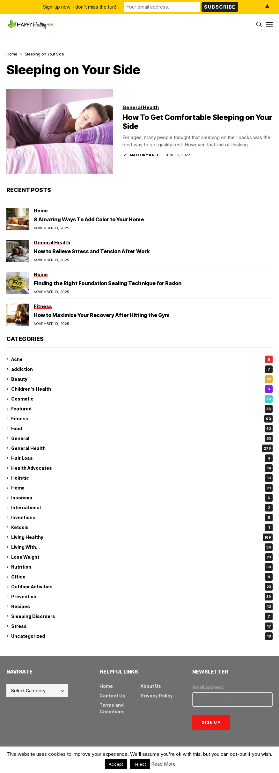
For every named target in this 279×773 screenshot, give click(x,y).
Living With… (142, 547)
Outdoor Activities (142, 587)
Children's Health (142, 389)
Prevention (142, 596)
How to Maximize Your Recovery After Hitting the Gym (102, 315)
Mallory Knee (144, 155)
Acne (142, 359)
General (142, 438)
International (142, 508)
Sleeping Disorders (142, 616)
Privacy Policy (157, 695)
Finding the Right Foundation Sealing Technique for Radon (107, 283)
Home (11, 53)
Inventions (142, 517)
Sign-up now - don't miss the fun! (79, 7)
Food (142, 428)
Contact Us (112, 695)
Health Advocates (142, 468)
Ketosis (142, 527)
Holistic (142, 478)
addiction (142, 369)
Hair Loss (142, 458)
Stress (142, 626)
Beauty (142, 379)
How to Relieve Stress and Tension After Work (92, 251)
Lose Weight (142, 557)
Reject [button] (140, 764)
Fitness (142, 419)
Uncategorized (142, 636)
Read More (163, 764)
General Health (142, 448)
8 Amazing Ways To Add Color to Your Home (89, 219)
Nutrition (142, 567)
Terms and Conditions (112, 708)
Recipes (142, 606)
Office (142, 577)
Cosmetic (142, 399)
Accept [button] (116, 764)
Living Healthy (142, 537)
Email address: (208, 687)
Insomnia (142, 498)
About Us (151, 686)
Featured (142, 409)
